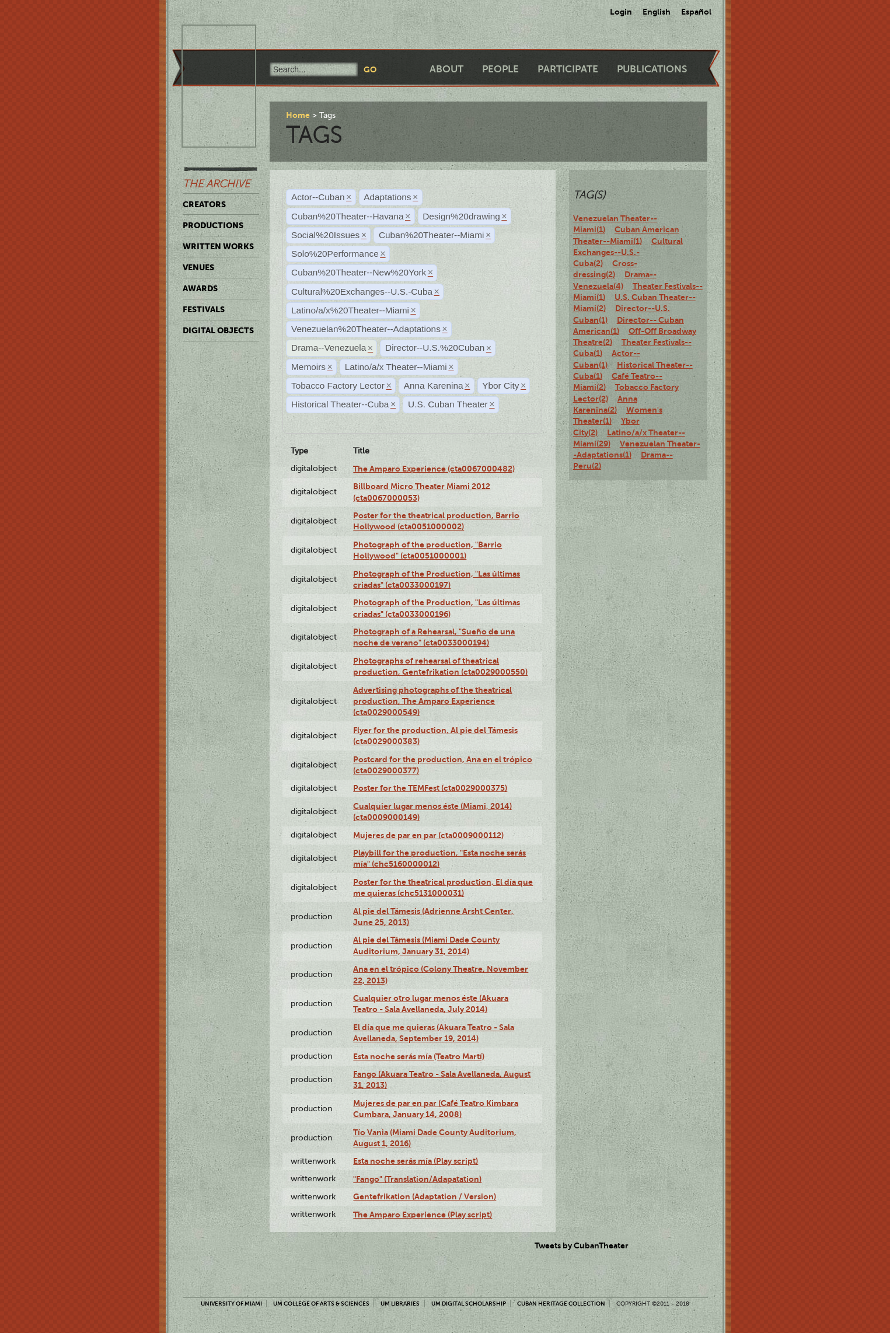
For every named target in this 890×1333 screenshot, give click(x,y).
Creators (204, 204)
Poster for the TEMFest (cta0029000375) (430, 788)
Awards (200, 288)
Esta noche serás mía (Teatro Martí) (418, 1056)
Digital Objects (218, 330)
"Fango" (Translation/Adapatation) (417, 1179)
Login (621, 11)
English (657, 11)
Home (298, 115)
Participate (568, 69)
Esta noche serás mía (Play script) (415, 1160)
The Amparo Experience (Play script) (422, 1214)
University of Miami (231, 1303)
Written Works (218, 246)
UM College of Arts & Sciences (321, 1303)
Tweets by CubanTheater (582, 1245)
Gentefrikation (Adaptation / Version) (424, 1196)
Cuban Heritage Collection (561, 1303)
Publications (652, 69)
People (500, 69)
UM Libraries (400, 1303)
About (446, 69)
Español (696, 11)
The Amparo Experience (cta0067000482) (434, 468)
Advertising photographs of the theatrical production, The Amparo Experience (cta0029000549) (432, 701)
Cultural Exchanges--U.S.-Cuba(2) (628, 252)
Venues (198, 267)
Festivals (204, 309)
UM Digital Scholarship (468, 1303)
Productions (213, 225)
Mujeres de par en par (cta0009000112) (428, 835)
